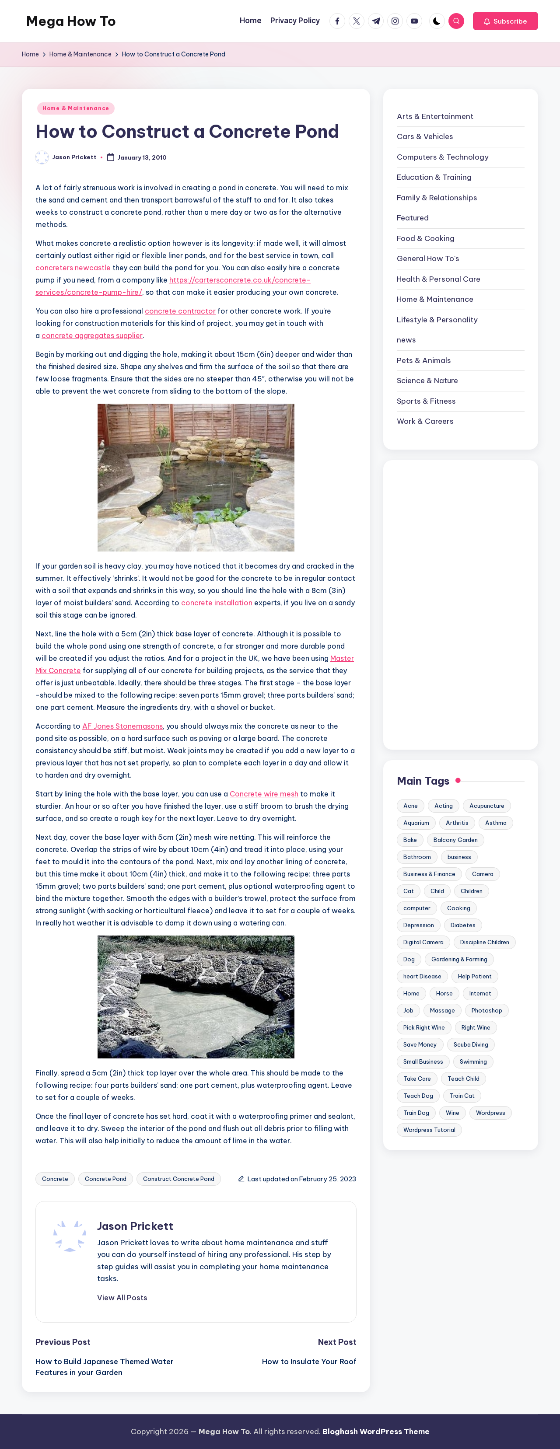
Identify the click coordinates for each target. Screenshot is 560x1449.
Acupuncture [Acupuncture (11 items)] (486, 805)
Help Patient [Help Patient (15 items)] (475, 976)
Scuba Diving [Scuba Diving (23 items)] (471, 1044)
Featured (413, 218)
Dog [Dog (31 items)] (409, 959)
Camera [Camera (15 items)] (483, 873)
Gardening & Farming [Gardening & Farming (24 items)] (459, 959)
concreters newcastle (73, 267)
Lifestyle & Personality (437, 320)
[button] (505, 21)
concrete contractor (180, 311)
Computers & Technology (443, 157)
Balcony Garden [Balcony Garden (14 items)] (456, 839)
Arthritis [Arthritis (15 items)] (457, 822)
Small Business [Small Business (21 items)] (423, 1061)
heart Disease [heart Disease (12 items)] (422, 976)
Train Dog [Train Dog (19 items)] (416, 1112)
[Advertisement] (461, 605)
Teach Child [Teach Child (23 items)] (464, 1078)
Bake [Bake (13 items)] (410, 839)
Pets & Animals (424, 360)
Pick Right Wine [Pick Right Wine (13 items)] (424, 1027)
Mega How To (71, 21)
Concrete (55, 1178)
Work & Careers (425, 421)
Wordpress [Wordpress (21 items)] (490, 1112)
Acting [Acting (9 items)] (443, 805)
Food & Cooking (426, 238)
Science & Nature (427, 380)
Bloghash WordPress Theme (376, 1431)
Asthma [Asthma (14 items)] (496, 822)
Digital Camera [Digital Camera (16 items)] (423, 942)
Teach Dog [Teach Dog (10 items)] (418, 1095)
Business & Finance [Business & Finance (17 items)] (429, 873)
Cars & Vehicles (425, 136)
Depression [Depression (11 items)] (418, 925)
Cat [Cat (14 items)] (408, 890)
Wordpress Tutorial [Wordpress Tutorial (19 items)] (429, 1129)
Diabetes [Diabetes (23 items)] (463, 925)
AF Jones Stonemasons (122, 726)
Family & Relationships (437, 198)
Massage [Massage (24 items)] (442, 1010)
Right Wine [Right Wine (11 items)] (476, 1027)
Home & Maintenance (75, 108)
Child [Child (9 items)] (437, 890)
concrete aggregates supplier (92, 335)
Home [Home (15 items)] (411, 993)
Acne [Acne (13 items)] (410, 805)
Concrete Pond (105, 1178)
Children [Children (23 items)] (472, 890)
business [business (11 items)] (459, 856)
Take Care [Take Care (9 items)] (417, 1078)
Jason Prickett (135, 1226)
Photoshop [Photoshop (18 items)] (487, 1010)
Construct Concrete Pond (178, 1178)
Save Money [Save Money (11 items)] (420, 1044)
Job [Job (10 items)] (408, 1010)
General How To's (428, 258)
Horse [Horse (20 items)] (444, 993)
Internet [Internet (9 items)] (480, 993)
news (406, 340)
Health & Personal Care (438, 279)
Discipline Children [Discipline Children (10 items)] (484, 942)
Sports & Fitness (426, 401)
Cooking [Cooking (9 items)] (458, 907)
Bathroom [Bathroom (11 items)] (417, 856)
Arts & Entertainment (435, 116)
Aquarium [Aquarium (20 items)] (416, 822)
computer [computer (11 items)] (416, 907)
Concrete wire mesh (264, 793)
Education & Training (434, 177)
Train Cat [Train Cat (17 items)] (462, 1095)
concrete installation (216, 602)
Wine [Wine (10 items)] (452, 1112)
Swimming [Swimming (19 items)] (473, 1061)
